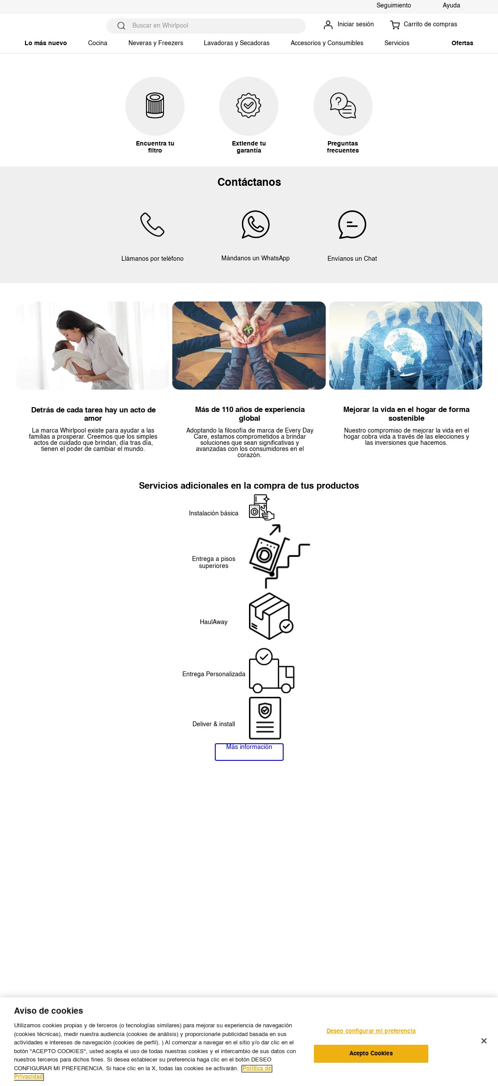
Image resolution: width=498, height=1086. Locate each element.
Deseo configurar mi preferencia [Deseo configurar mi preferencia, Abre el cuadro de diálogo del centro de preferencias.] (371, 1031)
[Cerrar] (484, 1041)
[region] (249, 1041)
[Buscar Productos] (121, 26)
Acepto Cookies (371, 1054)
